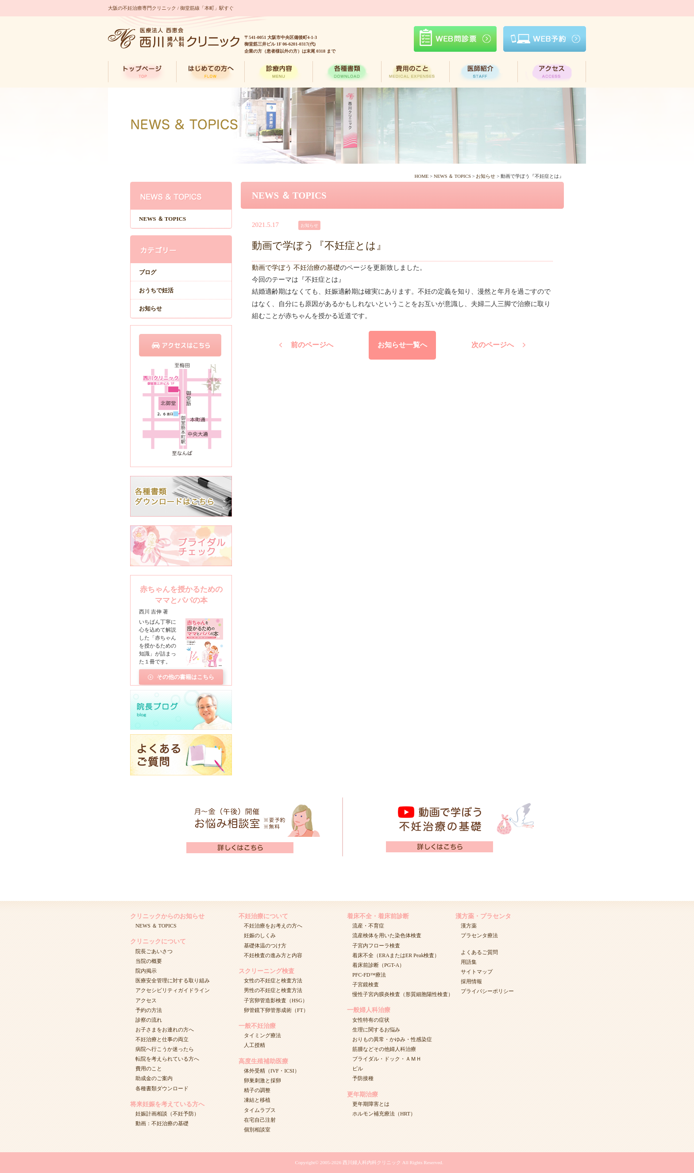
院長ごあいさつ (154, 951)
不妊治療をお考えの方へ (273, 926)
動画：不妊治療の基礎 (162, 1123)
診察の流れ (148, 1020)
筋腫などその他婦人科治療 (384, 1049)
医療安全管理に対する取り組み (172, 981)
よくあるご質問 (479, 952)
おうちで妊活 (156, 290)
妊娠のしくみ (260, 935)
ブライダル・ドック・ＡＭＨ (386, 1059)
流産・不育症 (368, 926)
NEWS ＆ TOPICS (162, 218)
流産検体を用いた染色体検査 (386, 935)
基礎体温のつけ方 (265, 946)
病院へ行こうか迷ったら (164, 1049)
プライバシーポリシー (487, 991)
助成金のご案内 (154, 1078)
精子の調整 (257, 1090)
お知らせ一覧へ (402, 345)
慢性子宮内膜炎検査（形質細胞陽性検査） (402, 994)
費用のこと (148, 1069)
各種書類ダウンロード (162, 1088)
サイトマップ (477, 972)
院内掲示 (146, 971)
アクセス (146, 1000)
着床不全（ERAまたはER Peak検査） (396, 955)
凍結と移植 (257, 1100)
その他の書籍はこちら (185, 674)
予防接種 (363, 1078)
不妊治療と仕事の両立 (162, 1039)
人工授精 (254, 1045)
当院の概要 (148, 961)
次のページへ (492, 345)
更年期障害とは (370, 1104)
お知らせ (150, 308)
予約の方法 (148, 1010)
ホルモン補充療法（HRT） (384, 1114)
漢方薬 (469, 926)
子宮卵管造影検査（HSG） (276, 1000)
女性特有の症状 (370, 1020)
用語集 (469, 962)
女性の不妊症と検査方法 (273, 981)
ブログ (147, 272)
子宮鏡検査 (365, 984)
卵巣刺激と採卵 (262, 1080)
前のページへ (312, 345)
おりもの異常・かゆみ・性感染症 (392, 1039)
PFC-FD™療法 (369, 975)
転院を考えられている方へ (167, 1059)
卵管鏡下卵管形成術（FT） (276, 1010)
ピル (357, 1069)
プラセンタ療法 (479, 935)
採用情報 (471, 981)
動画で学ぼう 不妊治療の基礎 (296, 267)
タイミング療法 (262, 1035)
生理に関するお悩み (376, 1030)
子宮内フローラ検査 (376, 946)
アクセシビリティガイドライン (172, 990)
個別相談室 (257, 1130)
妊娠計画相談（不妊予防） (167, 1114)
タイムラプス (260, 1110)
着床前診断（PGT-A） (378, 965)
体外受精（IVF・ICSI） (272, 1071)
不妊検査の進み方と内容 (273, 955)
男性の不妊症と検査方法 (273, 990)
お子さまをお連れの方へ (164, 1030)
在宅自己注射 (260, 1120)
